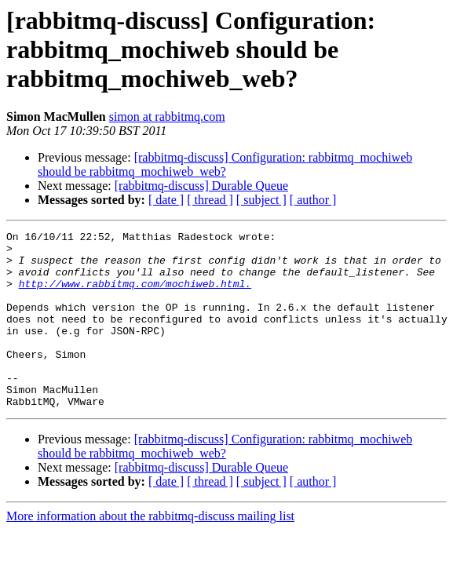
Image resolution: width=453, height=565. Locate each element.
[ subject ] (261, 199)
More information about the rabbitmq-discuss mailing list (150, 551)
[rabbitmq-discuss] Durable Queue (201, 185)
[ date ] (166, 199)
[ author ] (313, 199)
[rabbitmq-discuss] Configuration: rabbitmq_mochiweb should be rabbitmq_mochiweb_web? (225, 164)
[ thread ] (210, 199)
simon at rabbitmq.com (167, 116)
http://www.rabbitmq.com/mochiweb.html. (135, 295)
